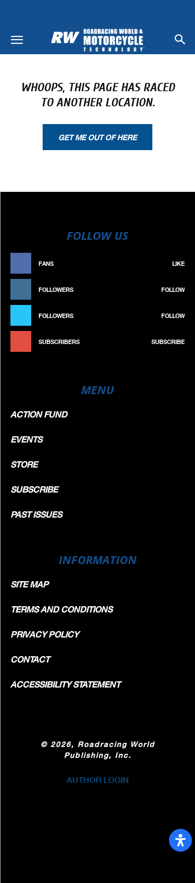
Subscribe (168, 341)
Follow (173, 289)
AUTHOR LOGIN (98, 779)
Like (178, 263)
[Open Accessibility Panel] (180, 840)
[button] (16, 40)
